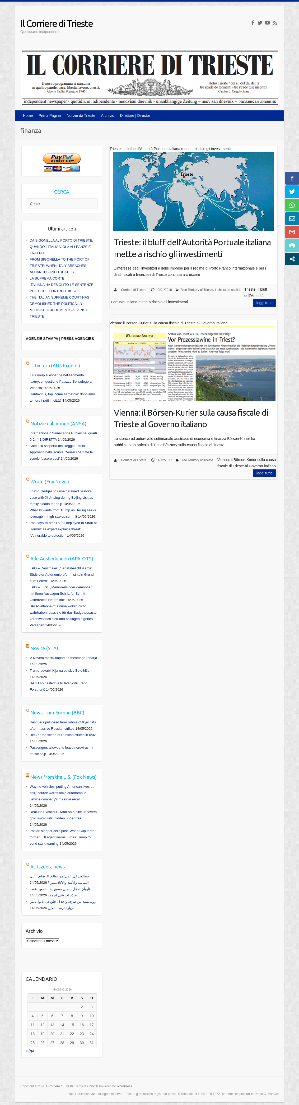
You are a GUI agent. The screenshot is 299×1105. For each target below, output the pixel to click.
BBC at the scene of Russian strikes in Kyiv (62, 735)
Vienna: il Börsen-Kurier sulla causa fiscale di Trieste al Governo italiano (191, 418)
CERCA (61, 191)
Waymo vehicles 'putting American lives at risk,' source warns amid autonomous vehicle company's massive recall (61, 793)
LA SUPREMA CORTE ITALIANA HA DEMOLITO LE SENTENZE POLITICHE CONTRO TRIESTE (61, 284)
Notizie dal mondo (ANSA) (58, 423)
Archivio (107, 115)
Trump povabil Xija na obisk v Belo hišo (59, 670)
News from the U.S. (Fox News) (63, 777)
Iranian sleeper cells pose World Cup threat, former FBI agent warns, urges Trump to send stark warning (63, 837)
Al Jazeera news (47, 866)
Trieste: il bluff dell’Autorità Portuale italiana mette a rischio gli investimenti (192, 248)
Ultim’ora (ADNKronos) (55, 365)
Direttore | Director (135, 115)
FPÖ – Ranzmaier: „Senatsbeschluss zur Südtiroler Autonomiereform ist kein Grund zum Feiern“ (62, 574)
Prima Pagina (50, 115)
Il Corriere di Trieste (56, 23)
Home (28, 115)
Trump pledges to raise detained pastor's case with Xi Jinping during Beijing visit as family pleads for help (61, 497)
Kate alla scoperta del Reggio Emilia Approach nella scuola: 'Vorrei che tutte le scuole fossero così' (61, 452)
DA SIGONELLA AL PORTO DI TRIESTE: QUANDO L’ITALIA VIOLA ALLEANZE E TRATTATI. (61, 246)
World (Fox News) (49, 481)
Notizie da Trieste (81, 115)
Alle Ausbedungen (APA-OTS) (61, 558)
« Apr (30, 1050)
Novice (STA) (44, 648)
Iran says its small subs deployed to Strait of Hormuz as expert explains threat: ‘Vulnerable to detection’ (63, 529)
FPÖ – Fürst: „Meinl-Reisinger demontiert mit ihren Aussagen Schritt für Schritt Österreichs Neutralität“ (61, 593)
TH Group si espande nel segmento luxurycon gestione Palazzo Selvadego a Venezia (60, 381)
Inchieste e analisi (227, 290)
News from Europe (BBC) (57, 712)
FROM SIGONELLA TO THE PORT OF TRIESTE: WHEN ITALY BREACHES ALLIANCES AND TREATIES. (59, 265)
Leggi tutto (264, 303)
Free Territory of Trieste (196, 290)
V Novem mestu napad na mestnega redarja (63, 658)
